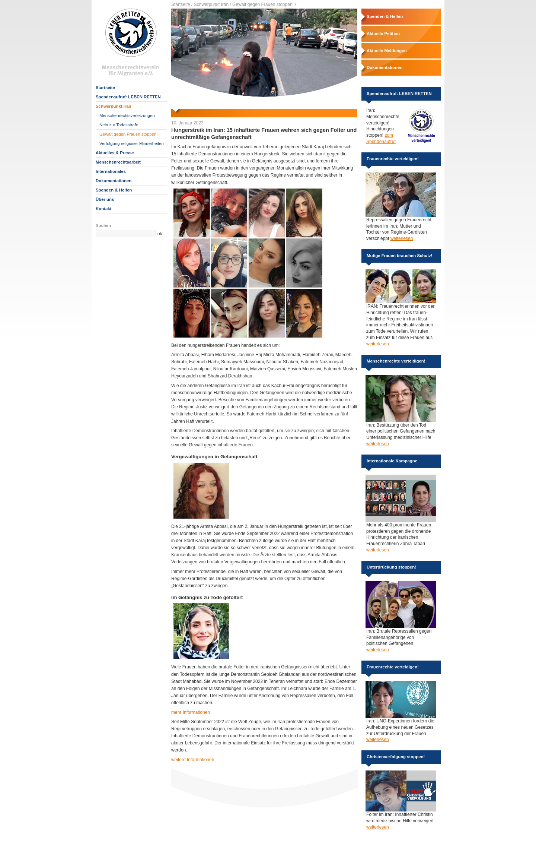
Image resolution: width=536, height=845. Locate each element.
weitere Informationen (192, 759)
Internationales (111, 171)
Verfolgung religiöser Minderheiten (131, 143)
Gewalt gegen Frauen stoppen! (128, 134)
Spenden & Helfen (114, 190)
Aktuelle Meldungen (387, 50)
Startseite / (181, 4)
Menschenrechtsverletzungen (127, 115)
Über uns (105, 199)
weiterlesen (401, 238)
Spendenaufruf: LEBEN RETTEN (128, 97)
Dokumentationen (113, 180)
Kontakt (103, 208)
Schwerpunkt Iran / (212, 4)
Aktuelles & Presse (115, 153)
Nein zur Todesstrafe (118, 125)
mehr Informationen (190, 712)
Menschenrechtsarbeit (118, 162)
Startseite (105, 87)
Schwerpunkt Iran (113, 106)
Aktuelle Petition (383, 33)
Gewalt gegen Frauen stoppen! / (264, 4)
